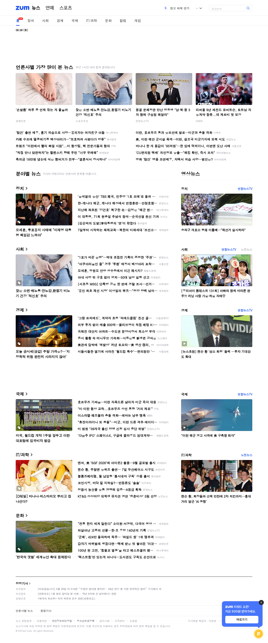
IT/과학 (91, 20)
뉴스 (36, 8)
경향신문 (21, 121)
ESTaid (22, 630)
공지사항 (104, 621)
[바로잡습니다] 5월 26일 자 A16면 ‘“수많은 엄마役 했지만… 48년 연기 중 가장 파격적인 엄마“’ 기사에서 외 (99, 589)
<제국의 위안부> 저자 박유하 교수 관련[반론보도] (66, 598)
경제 (60, 20)
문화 (108, 20)
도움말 (133, 621)
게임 (137, 20)
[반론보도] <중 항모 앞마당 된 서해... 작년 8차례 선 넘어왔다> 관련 (77, 593)
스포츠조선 (82, 121)
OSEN (199, 121)
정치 (30, 20)
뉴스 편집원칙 (24, 621)
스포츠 (65, 8)
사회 (45, 20)
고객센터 (120, 621)
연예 (50, 8)
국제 (74, 20)
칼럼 (123, 20)
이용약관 (42, 621)
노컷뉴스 (246, 249)
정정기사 (22, 583)
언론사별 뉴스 (24, 611)
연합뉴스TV (142, 121)
